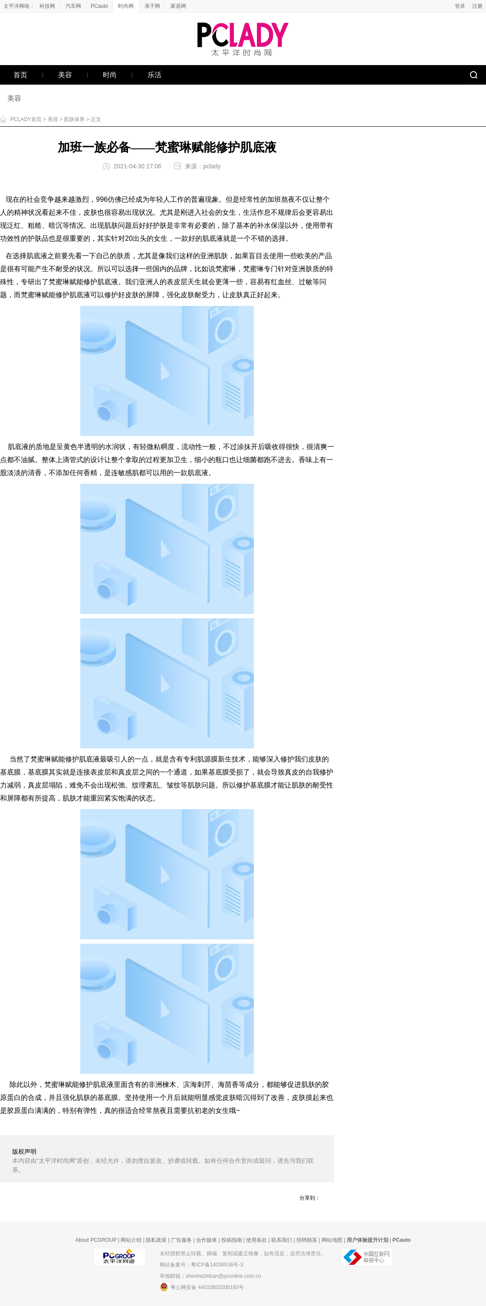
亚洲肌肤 (214, 255)
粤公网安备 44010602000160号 (202, 1287)
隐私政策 (156, 1240)
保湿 (278, 225)
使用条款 (256, 1240)
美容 (14, 98)
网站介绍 (131, 1240)
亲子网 (152, 6)
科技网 (47, 6)
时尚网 (126, 6)
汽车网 (73, 6)
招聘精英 (306, 1240)
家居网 (178, 6)
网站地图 (332, 1240)
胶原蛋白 (21, 1110)
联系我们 (281, 1240)
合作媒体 (206, 1240)
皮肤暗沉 (236, 1097)
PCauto (99, 6)
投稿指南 (231, 1240)
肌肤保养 (74, 119)
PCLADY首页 (26, 119)
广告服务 (181, 1240)
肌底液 (212, 238)
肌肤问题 (118, 225)
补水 (264, 225)
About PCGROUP (96, 1240)
